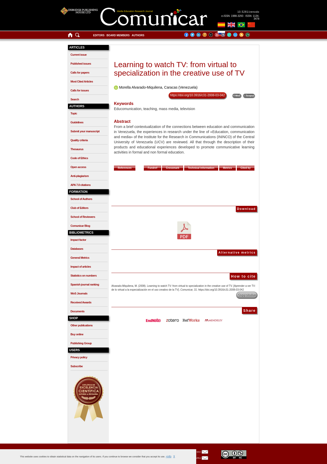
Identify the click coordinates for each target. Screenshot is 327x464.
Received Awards (81, 302)
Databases (77, 248)
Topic (74, 113)
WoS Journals (79, 293)
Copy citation (246, 294)
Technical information (201, 167)
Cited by (246, 167)
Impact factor (78, 239)
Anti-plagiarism (80, 175)
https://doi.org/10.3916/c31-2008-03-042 (197, 95)
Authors (138, 35)
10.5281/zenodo (248, 11)
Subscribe (77, 366)
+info (168, 456)
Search (75, 99)
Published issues (81, 63)
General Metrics (80, 257)
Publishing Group (81, 343)
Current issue (79, 54)
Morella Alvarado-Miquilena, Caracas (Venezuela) (158, 87)
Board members (118, 35)
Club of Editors (79, 207)
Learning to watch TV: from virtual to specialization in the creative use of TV (179, 68)
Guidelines (77, 122)
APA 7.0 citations (80, 184)
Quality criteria (79, 140)
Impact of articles (81, 266)
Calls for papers (80, 72)
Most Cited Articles (82, 81)
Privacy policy (79, 357)
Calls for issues (80, 90)
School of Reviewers (83, 216)
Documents (78, 311)
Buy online (77, 334)
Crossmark (172, 167)
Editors (98, 35)
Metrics (227, 167)
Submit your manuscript (85, 131)
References (125, 167)
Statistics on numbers (84, 275)
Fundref (152, 167)
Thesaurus (77, 149)
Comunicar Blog (80, 225)
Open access (78, 167)
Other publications (81, 325)
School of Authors (81, 198)
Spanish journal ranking (85, 284)
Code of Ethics (79, 158)
